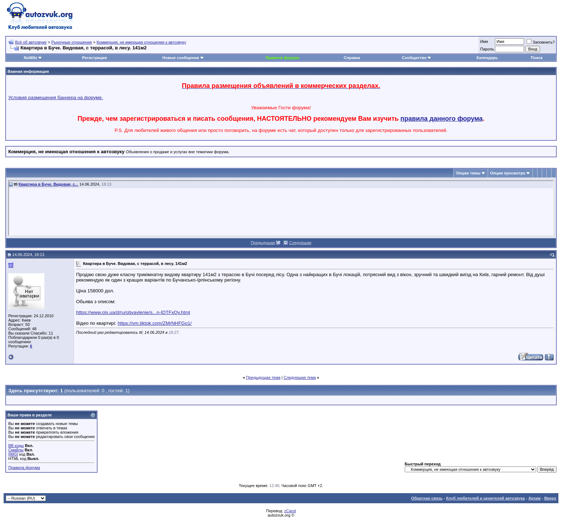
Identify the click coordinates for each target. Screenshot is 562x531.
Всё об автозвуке (31, 42)
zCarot (290, 511)
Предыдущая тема (263, 377)
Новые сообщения (180, 58)
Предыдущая (263, 242)
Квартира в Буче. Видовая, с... (48, 184)
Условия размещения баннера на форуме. (55, 97)
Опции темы (468, 173)
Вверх (550, 498)
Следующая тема (300, 377)
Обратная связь (427, 498)
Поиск (537, 58)
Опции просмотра (507, 173)
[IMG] (13, 454)
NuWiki (30, 58)
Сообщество (416, 58)
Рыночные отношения (71, 42)
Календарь (487, 58)
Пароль (487, 49)
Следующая (300, 242)
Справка (352, 58)
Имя (484, 41)
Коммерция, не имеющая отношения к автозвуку (141, 42)
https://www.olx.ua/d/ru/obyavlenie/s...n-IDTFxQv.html (133, 312)
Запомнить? (541, 42)
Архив (534, 498)
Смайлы (15, 450)
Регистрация (94, 58)
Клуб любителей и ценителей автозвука (485, 498)
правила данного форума (441, 118)
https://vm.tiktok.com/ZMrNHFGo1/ (155, 323)
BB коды (16, 445)
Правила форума (282, 58)
